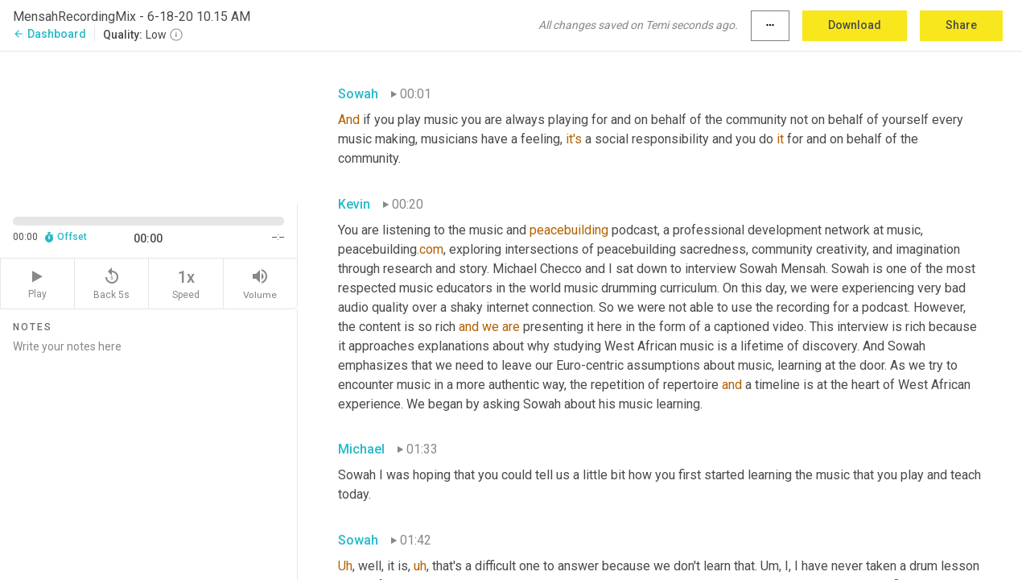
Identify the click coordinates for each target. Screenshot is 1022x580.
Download (854, 25)
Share (961, 25)
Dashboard (49, 33)
